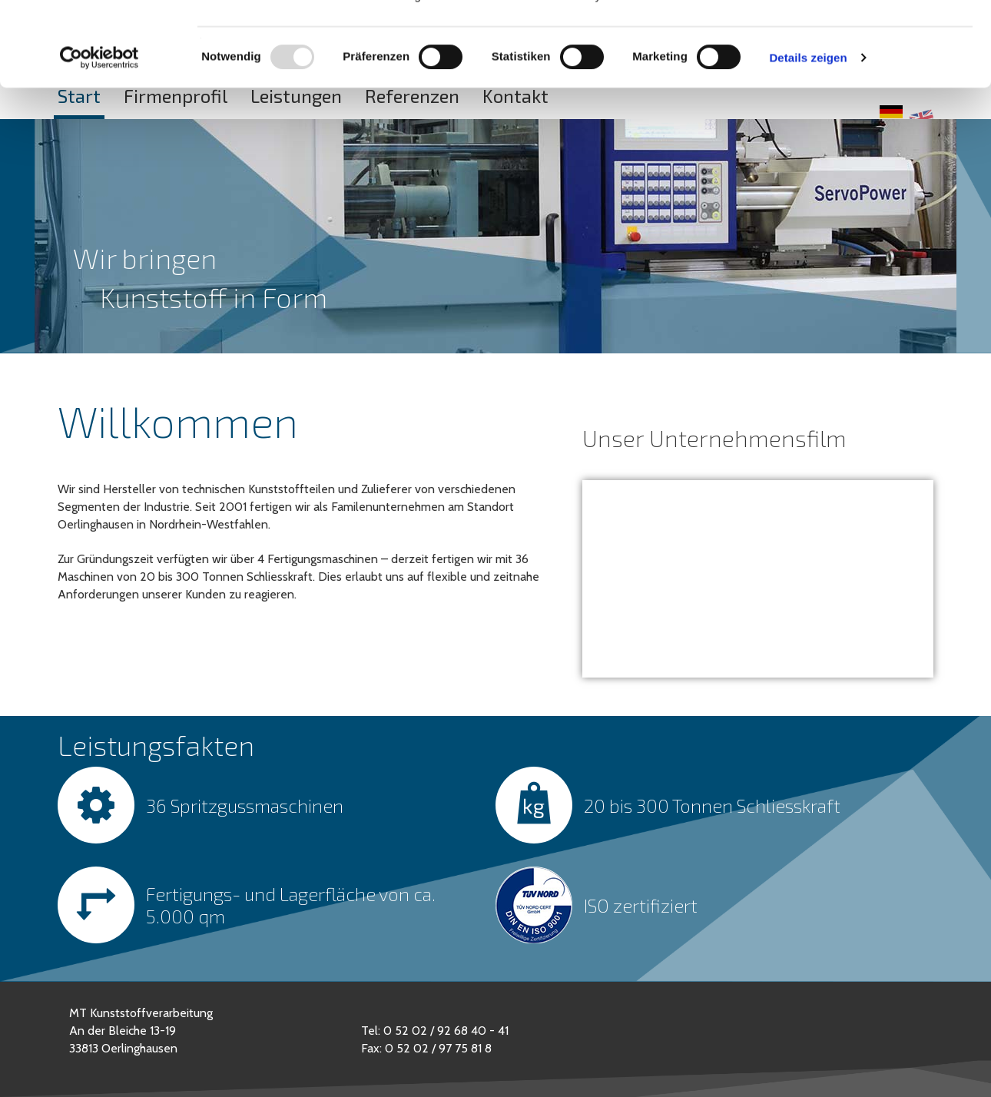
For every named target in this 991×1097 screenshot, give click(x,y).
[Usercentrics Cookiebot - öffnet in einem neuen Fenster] (99, 136)
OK (863, 40)
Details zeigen (808, 136)
